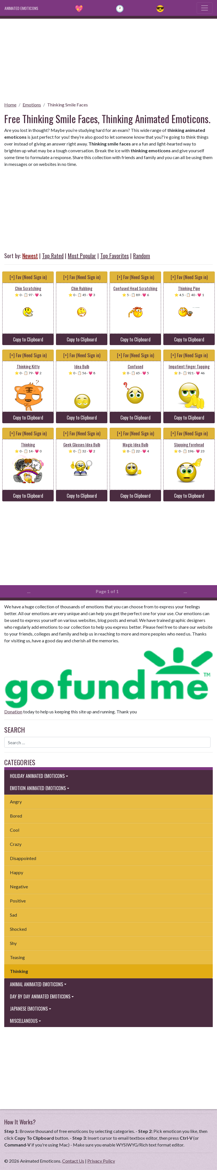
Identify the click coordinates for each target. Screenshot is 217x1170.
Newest (30, 255)
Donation (13, 711)
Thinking (19, 971)
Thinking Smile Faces (67, 104)
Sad (13, 914)
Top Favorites (114, 255)
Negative (19, 886)
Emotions (32, 104)
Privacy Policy (101, 1160)
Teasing (17, 957)
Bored (16, 815)
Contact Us (73, 1160)
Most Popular (82, 255)
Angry (16, 801)
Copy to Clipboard (28, 339)
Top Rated (53, 255)
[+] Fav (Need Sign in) (28, 277)
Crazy (15, 844)
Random (141, 255)
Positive (18, 900)
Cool (14, 830)
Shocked (18, 929)
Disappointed (23, 858)
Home (10, 104)
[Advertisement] (108, 58)
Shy (13, 943)
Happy (16, 872)
